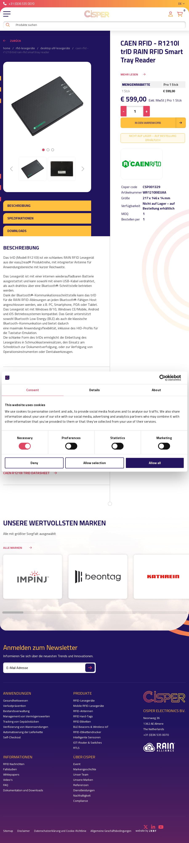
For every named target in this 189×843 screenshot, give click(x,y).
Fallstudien (10, 769)
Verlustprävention (14, 705)
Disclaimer (23, 830)
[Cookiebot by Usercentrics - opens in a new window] (165, 378)
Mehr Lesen (133, 74)
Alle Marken (19, 547)
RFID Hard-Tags (83, 716)
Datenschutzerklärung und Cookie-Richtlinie (60, 830)
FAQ (5, 785)
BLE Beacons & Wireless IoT (90, 727)
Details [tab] (94, 390)
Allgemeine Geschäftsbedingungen (111, 830)
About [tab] (156, 390)
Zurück (12, 41)
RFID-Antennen (83, 711)
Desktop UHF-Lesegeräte (55, 48)
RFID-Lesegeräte (25, 48)
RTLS (76, 748)
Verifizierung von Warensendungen (25, 727)
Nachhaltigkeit (82, 795)
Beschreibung (19, 206)
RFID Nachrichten (13, 764)
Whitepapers (11, 774)
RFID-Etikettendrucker (87, 732)
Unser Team (80, 774)
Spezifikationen (20, 218)
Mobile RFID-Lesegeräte (88, 705)
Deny (34, 463)
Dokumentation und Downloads (23, 790)
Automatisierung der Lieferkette (23, 732)
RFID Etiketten (82, 721)
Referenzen (81, 785)
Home (6, 48)
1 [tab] (43, 149)
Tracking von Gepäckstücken (21, 721)
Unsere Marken (83, 779)
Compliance (80, 800)
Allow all (155, 463)
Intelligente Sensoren (87, 737)
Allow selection (94, 463)
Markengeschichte (84, 769)
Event (76, 764)
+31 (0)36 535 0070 (18, 4)
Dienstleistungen (84, 790)
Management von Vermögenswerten (26, 716)
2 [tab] (48, 149)
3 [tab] (53, 149)
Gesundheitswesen (15, 700)
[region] (94, 579)
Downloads (17, 231)
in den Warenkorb (160, 122)
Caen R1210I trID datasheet (26, 473)
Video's (8, 779)
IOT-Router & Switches (87, 742)
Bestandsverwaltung (16, 711)
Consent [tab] (32, 390)
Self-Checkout (12, 737)
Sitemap (8, 830)
